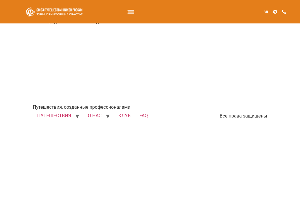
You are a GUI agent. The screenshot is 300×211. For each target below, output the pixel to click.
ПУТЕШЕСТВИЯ (54, 115)
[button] (131, 11)
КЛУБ (124, 115)
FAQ (143, 115)
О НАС (95, 115)
